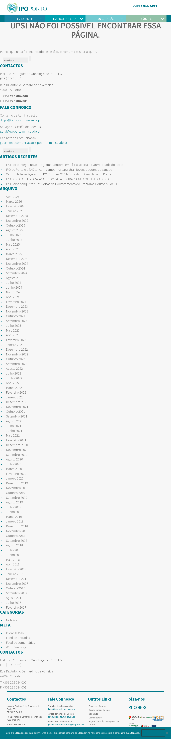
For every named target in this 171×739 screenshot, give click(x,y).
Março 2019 (14, 516)
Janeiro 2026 (15, 211)
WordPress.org (16, 647)
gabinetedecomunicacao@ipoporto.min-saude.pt (33, 142)
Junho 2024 (14, 287)
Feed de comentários (20, 642)
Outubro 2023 (15, 316)
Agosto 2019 (14, 502)
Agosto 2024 (14, 278)
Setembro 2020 (16, 454)
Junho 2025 (14, 239)
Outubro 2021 (15, 411)
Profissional (65, 19)
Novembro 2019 (17, 488)
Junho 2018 (14, 555)
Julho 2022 (13, 373)
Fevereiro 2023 (16, 340)
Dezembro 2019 (17, 483)
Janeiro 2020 (15, 478)
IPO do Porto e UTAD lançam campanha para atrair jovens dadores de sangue (59, 169)
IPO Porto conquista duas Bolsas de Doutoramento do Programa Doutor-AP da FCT (63, 184)
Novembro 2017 (17, 583)
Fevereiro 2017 (16, 607)
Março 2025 (14, 254)
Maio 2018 (13, 559)
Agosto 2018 (14, 545)
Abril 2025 (13, 249)
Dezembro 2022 (17, 349)
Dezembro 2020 (17, 445)
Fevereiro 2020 (16, 473)
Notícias (11, 620)
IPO (146, 19)
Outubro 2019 (15, 493)
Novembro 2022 (17, 354)
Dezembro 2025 (17, 216)
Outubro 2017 (15, 588)
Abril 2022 (13, 383)
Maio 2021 (13, 435)
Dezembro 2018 (17, 526)
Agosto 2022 (14, 368)
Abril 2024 (13, 297)
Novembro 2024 (17, 263)
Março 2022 (14, 388)
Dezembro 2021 (17, 402)
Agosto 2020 (14, 459)
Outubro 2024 (15, 268)
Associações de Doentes (99, 710)
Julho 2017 (13, 602)
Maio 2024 (13, 292)
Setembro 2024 (16, 273)
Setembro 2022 (16, 364)
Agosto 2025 (14, 230)
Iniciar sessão (15, 633)
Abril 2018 (13, 564)
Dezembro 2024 (17, 258)
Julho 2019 (13, 507)
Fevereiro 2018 (16, 569)
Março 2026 (14, 201)
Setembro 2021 (16, 416)
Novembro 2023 (17, 311)
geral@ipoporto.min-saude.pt (20, 131)
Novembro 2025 (17, 220)
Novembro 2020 (17, 450)
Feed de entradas (18, 638)
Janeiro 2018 (15, 574)
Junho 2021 (14, 431)
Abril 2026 (13, 196)
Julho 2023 (13, 325)
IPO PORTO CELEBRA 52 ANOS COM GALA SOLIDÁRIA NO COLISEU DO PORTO (58, 179)
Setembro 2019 (16, 497)
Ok (153, 733)
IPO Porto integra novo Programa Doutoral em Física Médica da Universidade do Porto (64, 165)
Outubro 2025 (15, 225)
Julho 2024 (13, 282)
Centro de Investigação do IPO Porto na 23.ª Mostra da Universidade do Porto (58, 174)
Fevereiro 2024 (16, 302)
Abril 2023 (13, 335)
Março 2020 (14, 469)
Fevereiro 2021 (16, 440)
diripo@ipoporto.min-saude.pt (20, 120)
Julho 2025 (13, 235)
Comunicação (95, 717)
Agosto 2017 (14, 598)
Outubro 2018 (15, 536)
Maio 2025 (13, 244)
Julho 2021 (13, 426)
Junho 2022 (14, 378)
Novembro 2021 (17, 407)
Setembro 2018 (16, 540)
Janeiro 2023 (15, 345)
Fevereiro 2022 (16, 392)
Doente (25, 19)
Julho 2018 (13, 550)
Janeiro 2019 (15, 521)
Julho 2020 (13, 464)
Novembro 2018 (17, 531)
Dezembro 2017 (17, 578)
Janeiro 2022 (15, 397)
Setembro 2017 (16, 593)
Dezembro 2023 (17, 306)
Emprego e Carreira (97, 706)
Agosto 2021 (14, 421)
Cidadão (105, 19)
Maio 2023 (13, 330)
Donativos (93, 713)
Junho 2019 (14, 512)
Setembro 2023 (16, 321)
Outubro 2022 (15, 359)
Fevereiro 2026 (16, 206)
